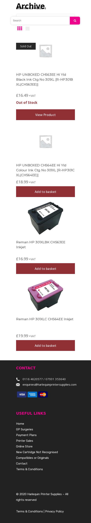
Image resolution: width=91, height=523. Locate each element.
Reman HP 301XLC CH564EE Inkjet (44, 319)
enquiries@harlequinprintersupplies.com (49, 384)
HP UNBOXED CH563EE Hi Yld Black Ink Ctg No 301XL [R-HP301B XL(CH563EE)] (44, 79)
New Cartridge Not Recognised (37, 452)
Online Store (24, 446)
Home (20, 423)
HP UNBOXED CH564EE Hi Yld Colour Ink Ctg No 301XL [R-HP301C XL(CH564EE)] (45, 170)
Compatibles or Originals (32, 458)
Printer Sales (24, 441)
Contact (21, 463)
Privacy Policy (54, 511)
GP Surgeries (24, 429)
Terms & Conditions (29, 469)
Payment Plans (26, 435)
